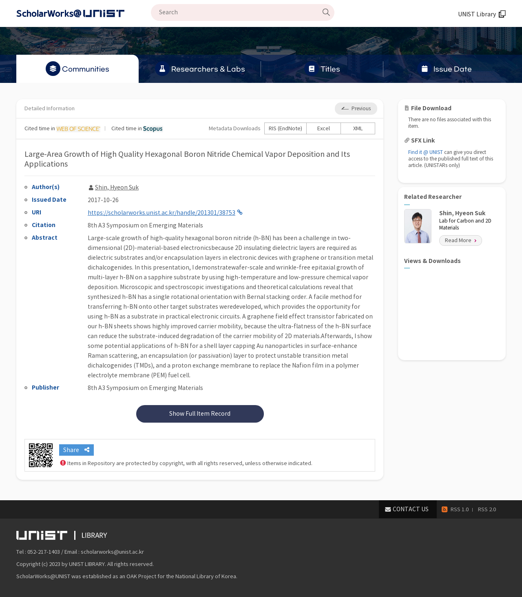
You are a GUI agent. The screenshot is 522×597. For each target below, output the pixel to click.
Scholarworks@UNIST (83, 13)
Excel (323, 128)
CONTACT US (411, 509)
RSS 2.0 (487, 509)
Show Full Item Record (199, 413)
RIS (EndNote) (285, 128)
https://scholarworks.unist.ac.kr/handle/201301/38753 (161, 212)
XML (358, 128)
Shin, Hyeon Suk (117, 187)
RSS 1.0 (460, 509)
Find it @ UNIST (425, 152)
